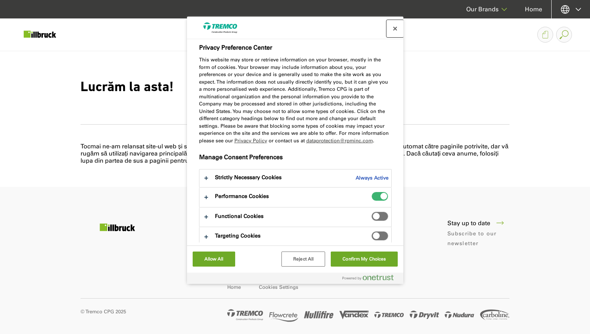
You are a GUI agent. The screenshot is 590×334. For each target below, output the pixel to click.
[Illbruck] (45, 34)
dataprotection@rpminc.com (339, 140)
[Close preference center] (395, 28)
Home (533, 9)
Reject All (303, 259)
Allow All (214, 259)
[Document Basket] (545, 35)
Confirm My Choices (364, 259)
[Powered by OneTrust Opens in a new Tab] (371, 279)
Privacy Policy (250, 140)
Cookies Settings (278, 287)
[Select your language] (571, 9)
